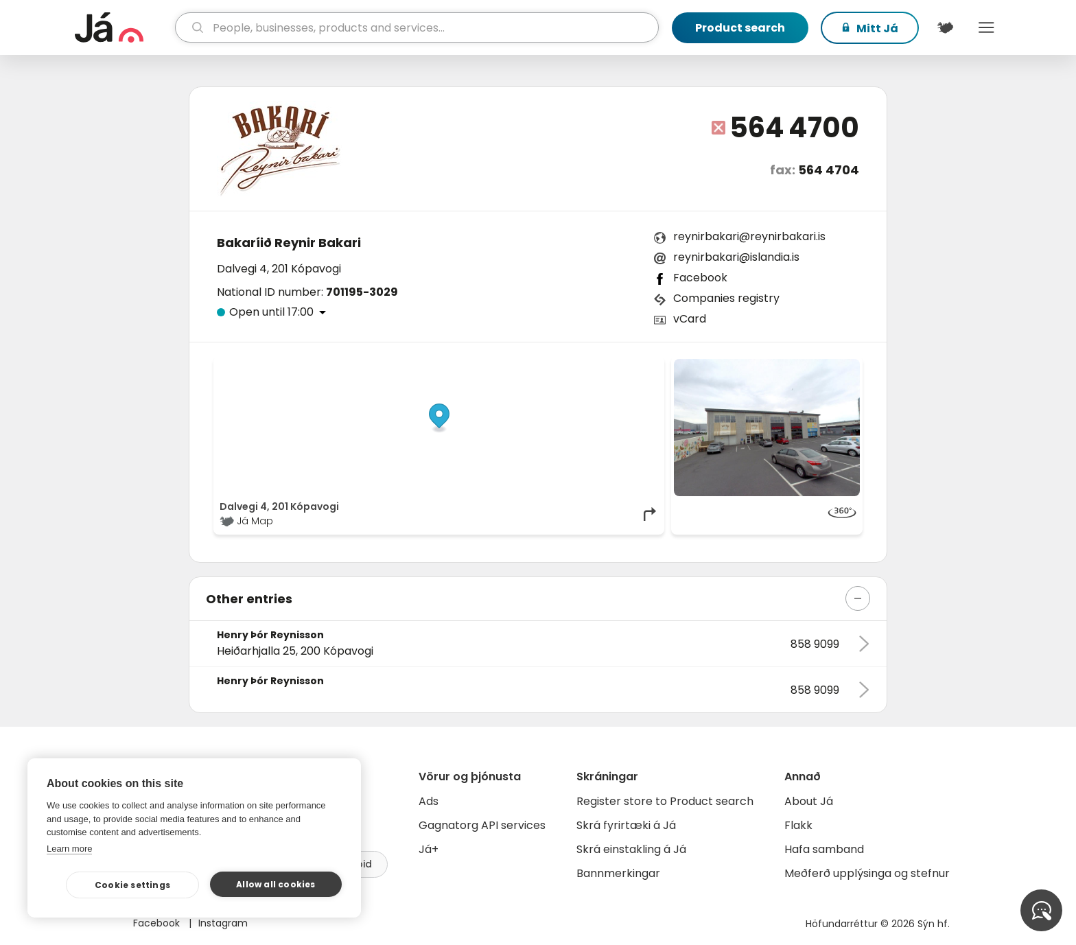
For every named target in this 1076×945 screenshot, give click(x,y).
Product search (740, 28)
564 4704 (828, 169)
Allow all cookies (275, 884)
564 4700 (794, 127)
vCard (689, 319)
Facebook (700, 277)
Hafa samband (824, 849)
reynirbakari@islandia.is (736, 257)
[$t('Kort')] (945, 27)
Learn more (69, 848)
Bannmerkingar (618, 873)
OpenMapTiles (632, 366)
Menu (986, 27)
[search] (417, 27)
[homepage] (123, 27)
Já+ (428, 849)
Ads (428, 801)
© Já (517, 366)
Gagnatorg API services (482, 825)
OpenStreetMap (566, 366)
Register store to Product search (664, 801)
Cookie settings (132, 885)
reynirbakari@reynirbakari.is (749, 236)
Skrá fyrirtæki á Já (626, 825)
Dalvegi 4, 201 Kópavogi (279, 269)
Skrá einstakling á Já (631, 849)
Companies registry (726, 298)
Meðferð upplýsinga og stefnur (867, 873)
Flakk (798, 825)
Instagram (223, 923)
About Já (808, 801)
